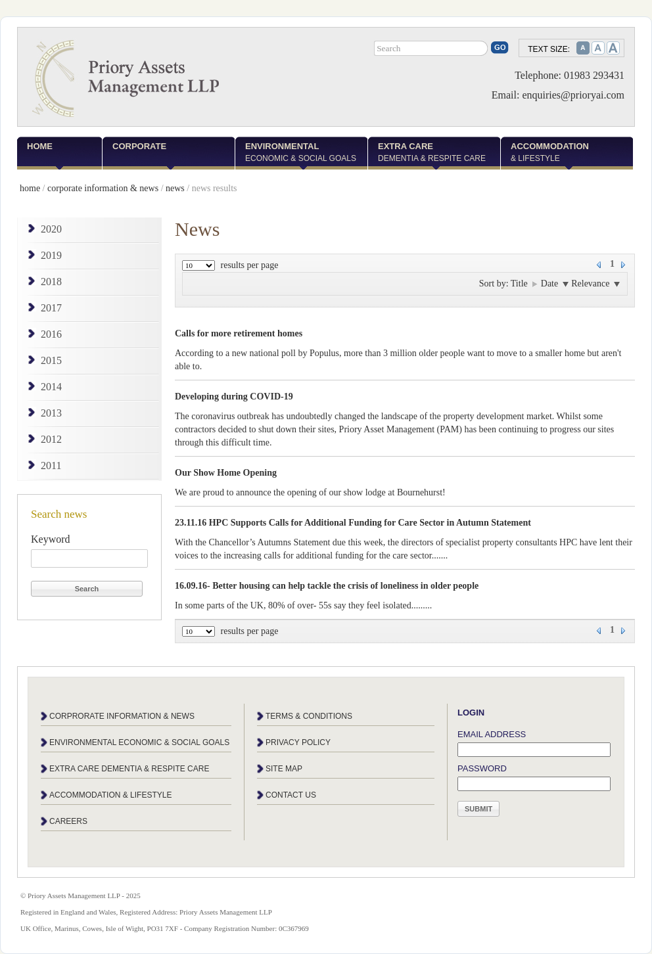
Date (555, 283)
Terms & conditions (309, 716)
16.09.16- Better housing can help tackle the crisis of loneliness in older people (326, 586)
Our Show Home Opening (226, 473)
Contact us (291, 795)
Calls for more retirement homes (238, 333)
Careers (68, 821)
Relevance (595, 283)
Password (482, 768)
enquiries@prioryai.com (573, 95)
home (30, 188)
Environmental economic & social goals (139, 742)
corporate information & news (102, 188)
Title (524, 283)
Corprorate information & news (122, 716)
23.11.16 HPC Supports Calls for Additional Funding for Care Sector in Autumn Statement (353, 523)
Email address (491, 734)
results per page (250, 265)
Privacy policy (298, 742)
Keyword (50, 539)
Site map (284, 768)
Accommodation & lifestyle (110, 795)
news (175, 188)
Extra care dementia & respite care (129, 768)
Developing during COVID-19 (234, 396)
